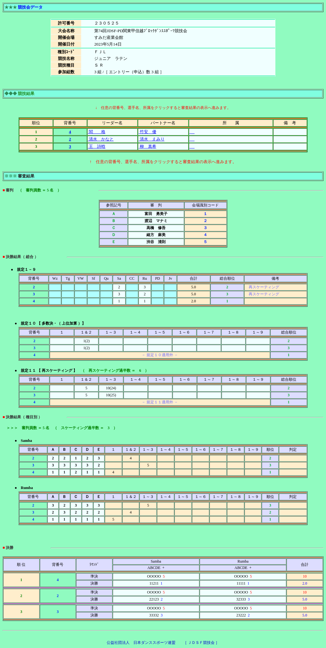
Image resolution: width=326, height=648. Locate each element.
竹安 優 (147, 131)
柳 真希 (147, 146)
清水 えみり (151, 139)
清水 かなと (101, 139)
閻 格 (96, 131)
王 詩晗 (96, 146)
